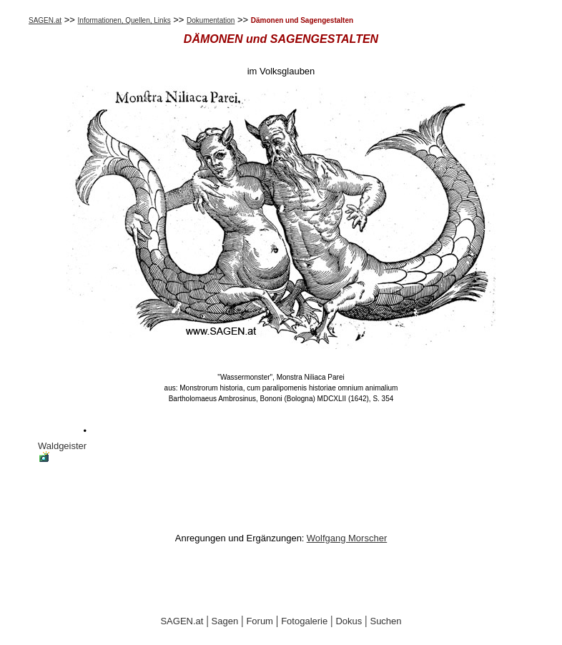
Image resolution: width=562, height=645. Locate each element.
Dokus (348, 621)
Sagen (225, 621)
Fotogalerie (304, 621)
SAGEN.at (45, 20)
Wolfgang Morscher (347, 538)
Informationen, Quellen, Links (124, 20)
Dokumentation (211, 20)
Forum (259, 621)
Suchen (385, 621)
